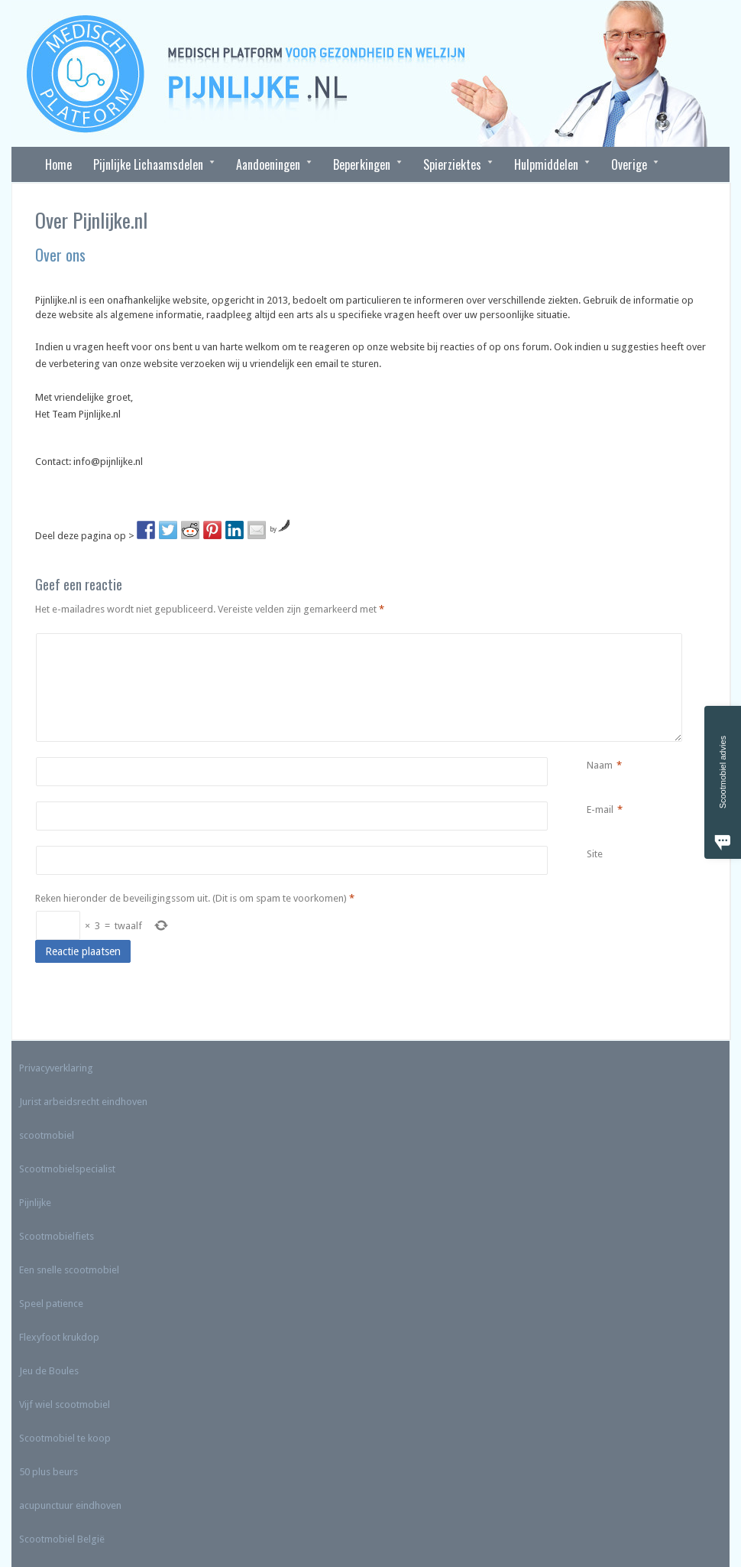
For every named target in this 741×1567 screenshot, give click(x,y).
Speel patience (51, 1303)
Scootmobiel (47, 1539)
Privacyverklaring (56, 1068)
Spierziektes (453, 164)
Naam (600, 765)
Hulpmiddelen (546, 164)
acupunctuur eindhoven (70, 1505)
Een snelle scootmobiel (69, 1270)
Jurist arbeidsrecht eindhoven (83, 1101)
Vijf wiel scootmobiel (64, 1404)
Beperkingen (362, 164)
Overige (629, 164)
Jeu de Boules (49, 1371)
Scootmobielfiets (56, 1236)
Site (595, 854)
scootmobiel (46, 1135)
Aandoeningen (268, 164)
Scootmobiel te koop (65, 1438)
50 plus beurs (48, 1472)
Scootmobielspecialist (67, 1169)
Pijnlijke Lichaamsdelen (149, 164)
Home (58, 164)
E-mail (600, 809)
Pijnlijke (35, 1202)
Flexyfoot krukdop (59, 1337)
